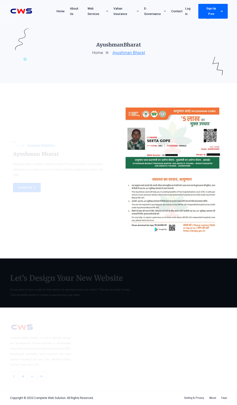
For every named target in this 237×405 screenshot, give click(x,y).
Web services (93, 11)
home (97, 53)
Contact (177, 11)
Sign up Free (214, 11)
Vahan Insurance (120, 11)
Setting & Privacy (194, 397)
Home (61, 11)
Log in (187, 11)
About (212, 397)
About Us (74, 11)
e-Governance (152, 11)
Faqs (224, 397)
